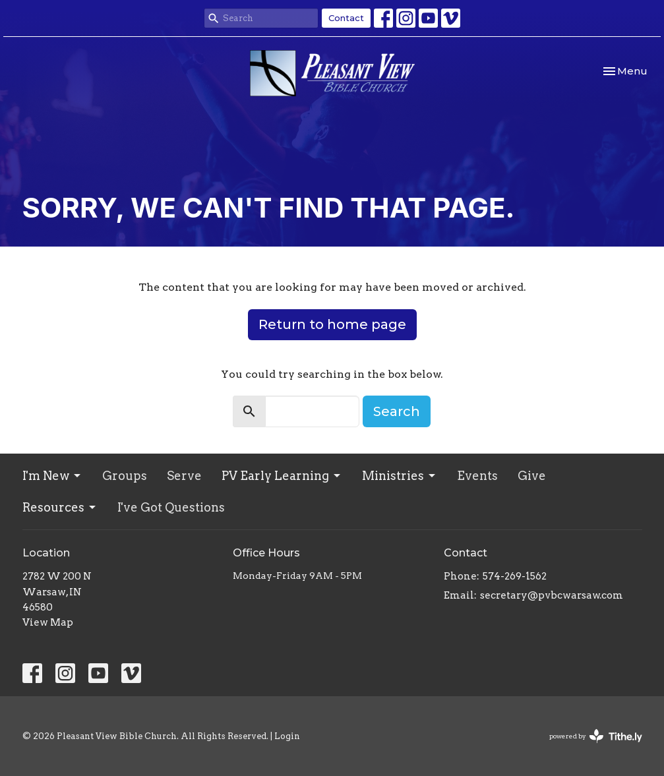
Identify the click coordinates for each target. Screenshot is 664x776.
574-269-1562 (515, 576)
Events (477, 476)
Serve (184, 476)
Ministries (399, 476)
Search (396, 411)
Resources (60, 507)
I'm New (52, 476)
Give (532, 476)
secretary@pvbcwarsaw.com (551, 595)
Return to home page (332, 324)
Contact (346, 18)
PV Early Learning (282, 476)
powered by (595, 736)
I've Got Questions (171, 507)
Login (287, 736)
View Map (47, 622)
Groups (124, 476)
